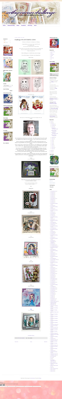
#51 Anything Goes (53, 279)
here (38, 46)
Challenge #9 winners (54, 353)
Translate (9, 86)
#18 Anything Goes (53, 198)
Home (4, 25)
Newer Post (16, 341)
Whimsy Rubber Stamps (31, 94)
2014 (51, 151)
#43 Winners (52, 264)
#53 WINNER (53, 286)
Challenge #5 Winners (54, 345)
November (53, 125)
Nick (31, 186)
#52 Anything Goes (53, 282)
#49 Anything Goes (53, 278)
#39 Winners (52, 252)
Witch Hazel (32, 159)
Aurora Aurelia (53, 51)
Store (35, 25)
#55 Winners (52, 290)
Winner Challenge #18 (54, 368)
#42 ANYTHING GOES (54, 259)
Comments (6, 42)
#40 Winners (52, 255)
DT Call (52, 357)
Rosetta (32, 237)
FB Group (30, 25)
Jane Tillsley (52, 54)
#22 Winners (52, 202)
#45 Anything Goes (53, 268)
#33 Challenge (53, 232)
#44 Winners (52, 267)
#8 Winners (52, 297)
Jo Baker (52, 55)
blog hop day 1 (53, 304)
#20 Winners (52, 199)
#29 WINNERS (53, 222)
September (53, 137)
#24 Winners (52, 208)
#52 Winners (52, 283)
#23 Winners (52, 205)
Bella (32, 188)
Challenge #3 (52, 338)
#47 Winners (52, 274)
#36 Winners (52, 243)
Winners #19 (52, 369)
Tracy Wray (52, 57)
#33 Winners (52, 233)
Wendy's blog (30, 179)
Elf (32, 261)
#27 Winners (52, 215)
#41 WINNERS (53, 258)
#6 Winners (52, 295)
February (53, 147)
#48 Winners (52, 277)
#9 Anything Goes (53, 298)
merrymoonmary (32, 378)
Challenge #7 (52, 350)
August (53, 138)
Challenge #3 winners (54, 339)
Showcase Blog (11, 25)
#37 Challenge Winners (54, 246)
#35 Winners (52, 240)
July (52, 140)
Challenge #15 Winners (54, 324)
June (52, 141)
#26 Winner (52, 214)
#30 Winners (52, 224)
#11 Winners (52, 193)
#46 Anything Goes (53, 271)
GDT (51, 358)
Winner (52, 367)
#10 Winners (52, 192)
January (53, 148)
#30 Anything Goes (53, 223)
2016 (51, 122)
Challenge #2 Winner (54, 333)
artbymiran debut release (54, 301)
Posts (5, 40)
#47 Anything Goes (53, 273)
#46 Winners (52, 272)
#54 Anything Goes (53, 287)
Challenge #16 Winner (54, 327)
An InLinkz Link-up (31, 335)
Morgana (32, 310)
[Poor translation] (3, 385)
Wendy (31, 118)
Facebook (23, 25)
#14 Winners (52, 197)
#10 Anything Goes (53, 191)
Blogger (40, 378)
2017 (51, 121)
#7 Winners (52, 296)
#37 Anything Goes (53, 244)
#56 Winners (52, 292)
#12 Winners (52, 194)
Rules (18, 25)
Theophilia (32, 286)
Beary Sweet (32, 212)
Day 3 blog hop (53, 356)
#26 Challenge (53, 213)
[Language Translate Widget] (8, 85)
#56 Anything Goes (53, 291)
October (53, 126)
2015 (51, 150)
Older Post (45, 341)
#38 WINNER (53, 249)
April (52, 144)
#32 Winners (52, 231)
